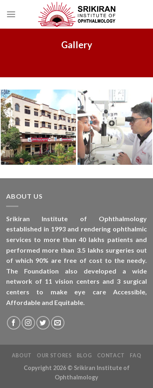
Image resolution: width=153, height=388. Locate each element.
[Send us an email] (57, 323)
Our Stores (54, 355)
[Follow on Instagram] (28, 323)
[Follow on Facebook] (13, 323)
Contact (111, 355)
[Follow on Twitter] (43, 323)
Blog (84, 355)
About (22, 355)
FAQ (135, 355)
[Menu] (11, 14)
